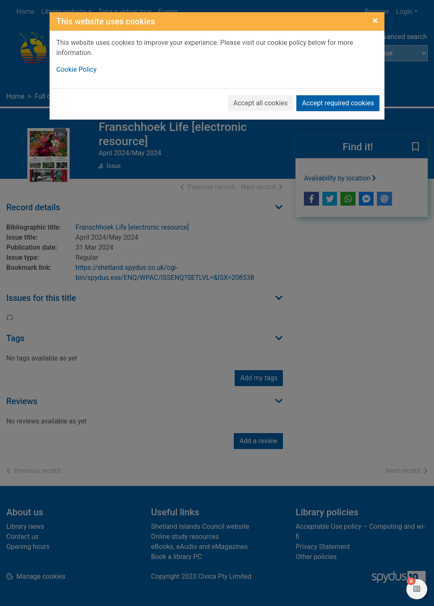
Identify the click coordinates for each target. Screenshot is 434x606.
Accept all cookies (260, 103)
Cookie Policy (76, 69)
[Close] (375, 20)
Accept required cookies (338, 103)
